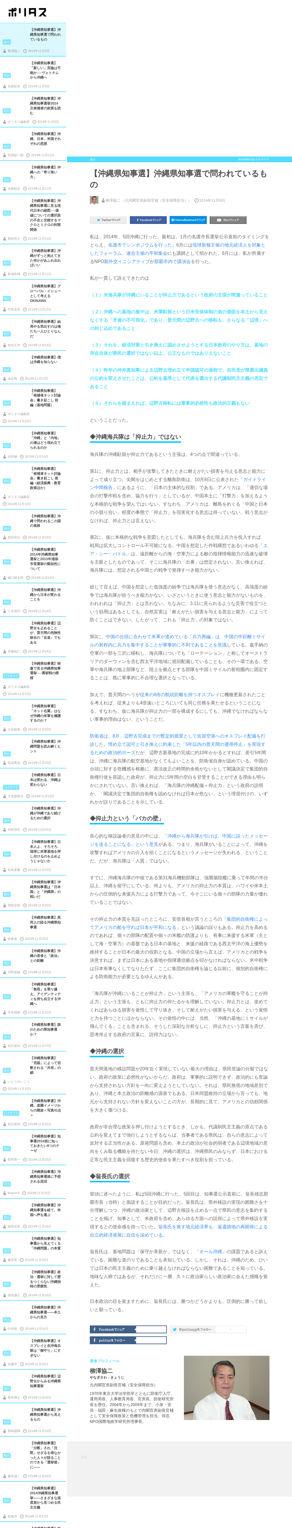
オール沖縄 (210, 1251)
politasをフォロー (113, 1339)
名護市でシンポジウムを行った (140, 245)
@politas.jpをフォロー (193, 1330)
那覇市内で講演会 (172, 261)
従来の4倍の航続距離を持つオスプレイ (180, 694)
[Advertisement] (185, 1468)
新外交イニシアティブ (127, 261)
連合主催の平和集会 (146, 253)
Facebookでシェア (113, 1328)
